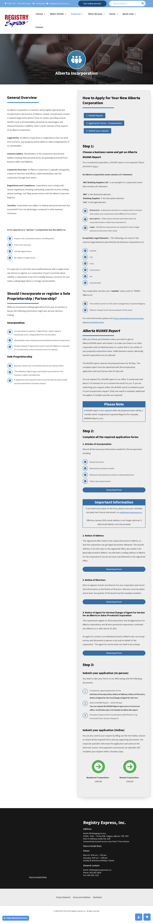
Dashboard (97, 903)
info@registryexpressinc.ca (131, 513)
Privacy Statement (61, 903)
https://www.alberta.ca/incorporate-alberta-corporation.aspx (110, 322)
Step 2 (96, 158)
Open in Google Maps (37, 884)
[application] (46, 16)
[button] (92, 4)
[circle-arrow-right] (98, 774)
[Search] (143, 3)
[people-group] (76, 51)
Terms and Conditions (81, 903)
